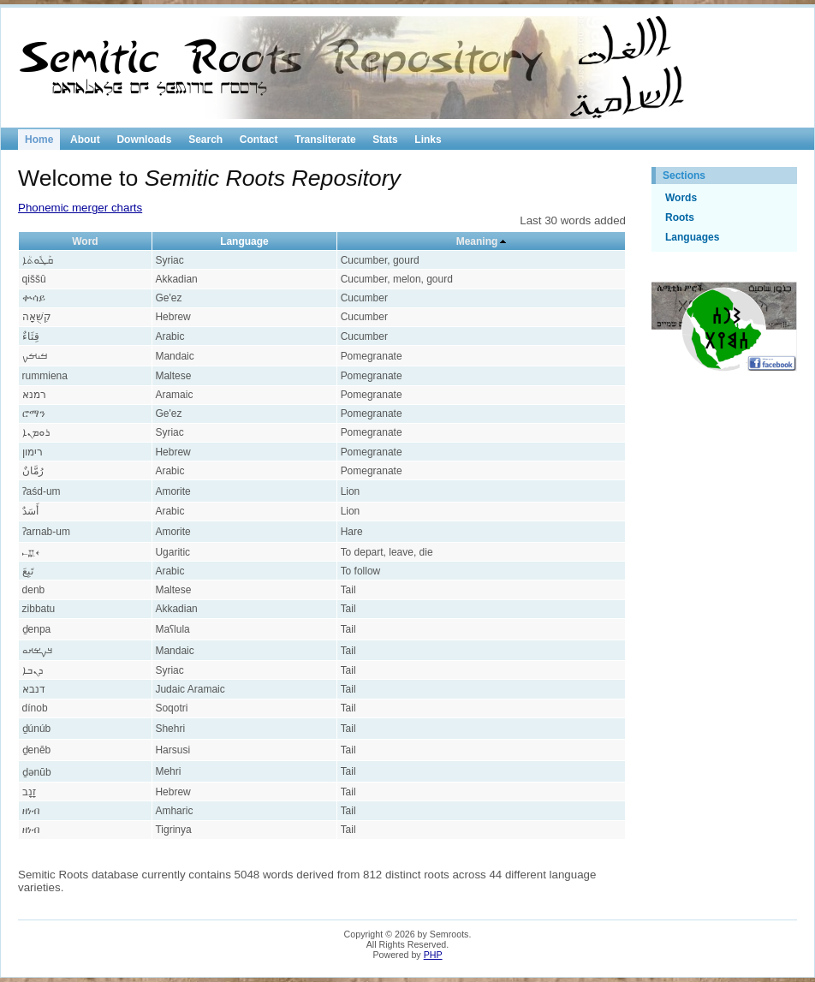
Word (85, 241)
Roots (679, 217)
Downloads (143, 140)
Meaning (477, 241)
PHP (433, 954)
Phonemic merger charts (80, 207)
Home (39, 140)
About (85, 140)
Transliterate (324, 140)
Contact (259, 140)
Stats (384, 140)
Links (427, 140)
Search (205, 140)
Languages (692, 237)
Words (681, 198)
